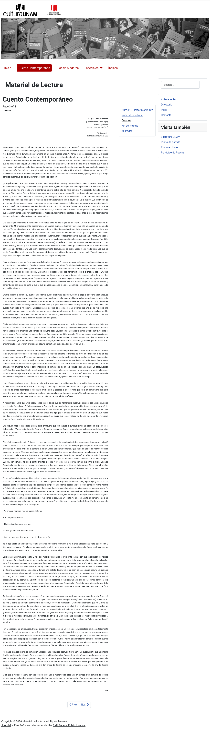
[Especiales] (100, 68)
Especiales (91, 68)
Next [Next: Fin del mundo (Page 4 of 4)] (85, 704)
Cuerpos (126, 120)
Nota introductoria (132, 115)
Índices (113, 68)
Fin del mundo (130, 125)
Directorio (166, 104)
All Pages (127, 131)
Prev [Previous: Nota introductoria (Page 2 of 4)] (73, 704)
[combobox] (180, 85)
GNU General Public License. (69, 725)
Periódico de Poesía (172, 152)
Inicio (7, 68)
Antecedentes (169, 99)
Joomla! (6, 725)
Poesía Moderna (68, 68)
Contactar (166, 115)
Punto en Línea (169, 147)
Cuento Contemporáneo (34, 68)
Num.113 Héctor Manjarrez (137, 110)
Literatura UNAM (170, 136)
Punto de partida (170, 142)
